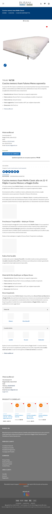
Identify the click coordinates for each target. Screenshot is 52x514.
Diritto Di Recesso (7, 462)
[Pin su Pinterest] (15, 171)
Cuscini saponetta (23, 13)
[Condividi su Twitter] (9, 171)
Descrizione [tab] (5, 176)
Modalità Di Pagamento (8, 449)
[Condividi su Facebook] (6, 171)
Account (4, 476)
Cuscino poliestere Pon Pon (43, 416)
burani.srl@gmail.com (11, 145)
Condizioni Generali (7, 445)
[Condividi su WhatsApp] (3, 171)
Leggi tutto (5, 391)
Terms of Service (44, 506)
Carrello (4, 474)
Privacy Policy (6, 460)
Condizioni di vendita (8, 447)
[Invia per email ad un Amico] (12, 171)
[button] (3, 3)
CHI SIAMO (18, 503)
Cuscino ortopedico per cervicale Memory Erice (31, 417)
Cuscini (11, 13)
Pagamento (5, 478)
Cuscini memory (14, 168)
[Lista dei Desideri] (45, 3)
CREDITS (33, 503)
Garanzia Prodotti (7, 464)
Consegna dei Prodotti (8, 451)
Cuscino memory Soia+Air (19, 416)
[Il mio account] (41, 3)
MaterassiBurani (8, 109)
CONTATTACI (26, 503)
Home (4, 13)
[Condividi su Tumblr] (17, 171)
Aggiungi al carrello (11, 153)
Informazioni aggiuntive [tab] (17, 176)
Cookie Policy (6, 466)
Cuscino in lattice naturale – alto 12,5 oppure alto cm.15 (7, 417)
